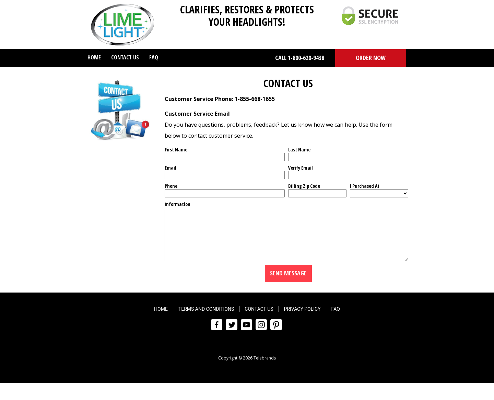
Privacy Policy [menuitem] (302, 319)
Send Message (288, 283)
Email (170, 167)
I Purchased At (364, 186)
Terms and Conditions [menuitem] (206, 319)
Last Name (299, 149)
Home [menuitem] (94, 57)
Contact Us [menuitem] (125, 57)
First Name (176, 149)
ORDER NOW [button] (371, 58)
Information (177, 204)
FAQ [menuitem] (153, 57)
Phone (171, 186)
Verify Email (300, 167)
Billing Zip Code (304, 186)
